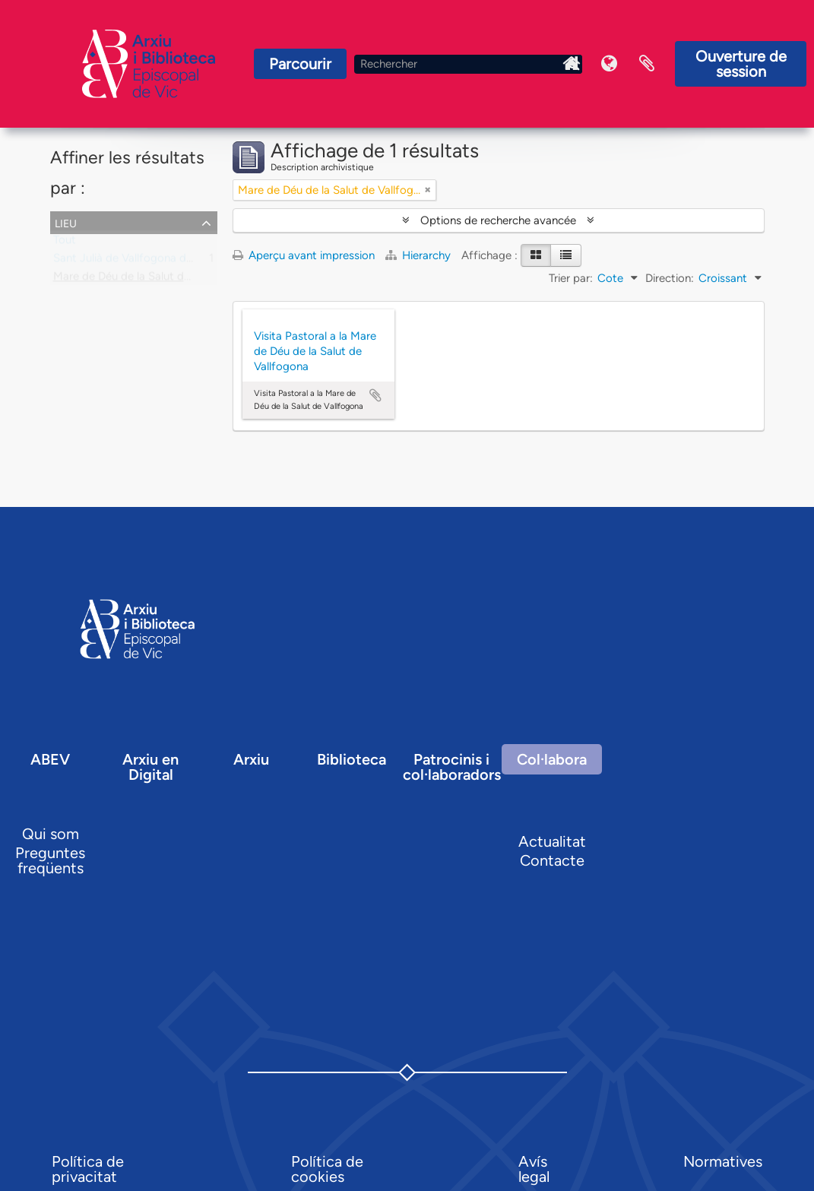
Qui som (50, 834)
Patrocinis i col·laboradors (452, 767)
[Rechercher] (468, 64)
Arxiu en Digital (150, 767)
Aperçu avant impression (304, 255)
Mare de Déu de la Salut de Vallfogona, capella (171, 280)
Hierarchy (419, 255)
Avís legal (534, 1169)
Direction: (669, 278)
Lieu (66, 222)
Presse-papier (647, 64)
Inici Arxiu (571, 64)
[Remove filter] (428, 190)
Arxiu (251, 759)
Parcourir (300, 64)
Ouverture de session (741, 64)
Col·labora (552, 759)
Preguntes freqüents (50, 860)
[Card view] (536, 255)
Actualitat (552, 841)
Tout (64, 243)
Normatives (722, 1161)
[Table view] (565, 255)
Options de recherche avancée (498, 220)
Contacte (552, 860)
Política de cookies (327, 1169)
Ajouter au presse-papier (375, 395)
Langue (609, 64)
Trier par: (571, 278)
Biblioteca (351, 759)
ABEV (50, 759)
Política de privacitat (88, 1169)
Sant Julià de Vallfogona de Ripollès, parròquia (170, 261)
